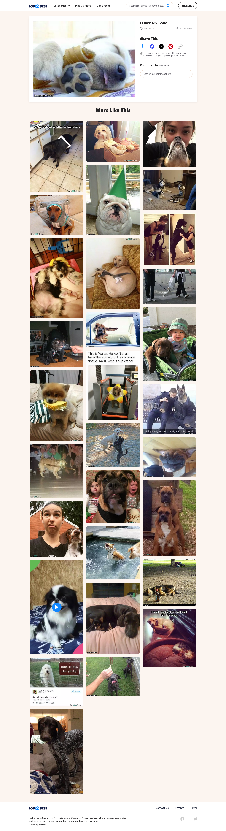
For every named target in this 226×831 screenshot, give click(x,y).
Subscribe (188, 5)
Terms (193, 807)
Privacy (179, 807)
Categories (61, 5)
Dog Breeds (103, 5)
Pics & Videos (83, 5)
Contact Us (162, 807)
